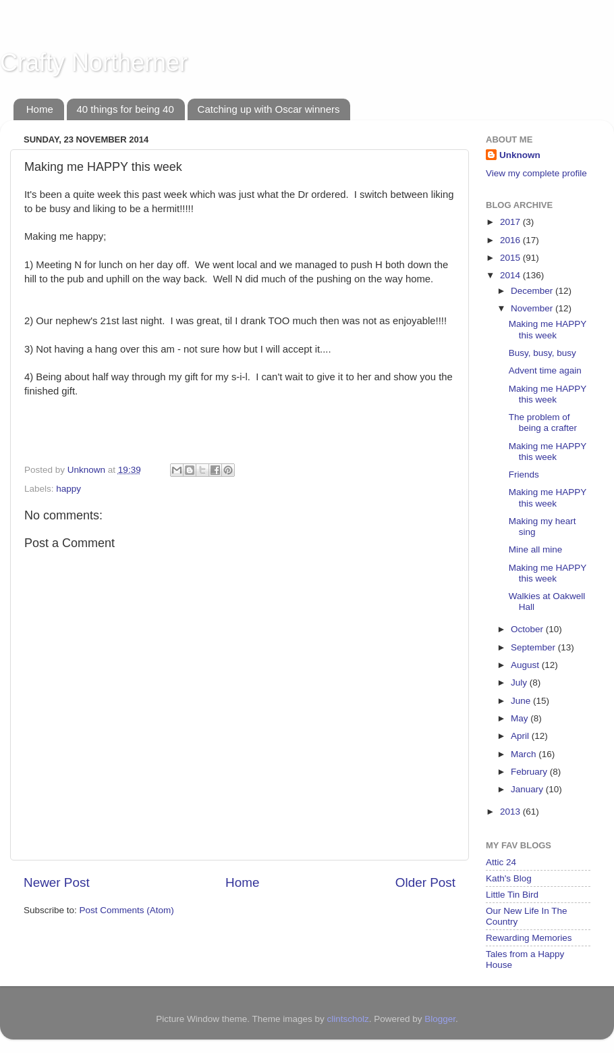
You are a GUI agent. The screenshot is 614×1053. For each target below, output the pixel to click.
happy (68, 489)
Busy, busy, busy (542, 353)
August (526, 665)
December (533, 291)
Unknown (519, 155)
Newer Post (57, 882)
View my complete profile (536, 173)
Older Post (425, 882)
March (524, 754)
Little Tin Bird (512, 895)
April (521, 736)
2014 (511, 275)
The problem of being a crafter (543, 422)
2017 (511, 222)
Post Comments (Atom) (127, 910)
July (520, 682)
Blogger (439, 1019)
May (520, 718)
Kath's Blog (509, 878)
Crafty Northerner (94, 62)
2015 (511, 258)
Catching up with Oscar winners (269, 109)
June (522, 701)
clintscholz (347, 1019)
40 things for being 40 (125, 109)
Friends (524, 474)
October (528, 629)
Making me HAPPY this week (547, 329)
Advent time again (545, 370)
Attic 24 (501, 862)
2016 (511, 240)
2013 (511, 811)
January (528, 789)
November (533, 308)
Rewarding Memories (529, 938)
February (530, 772)
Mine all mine (536, 549)
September (534, 647)
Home (39, 109)
